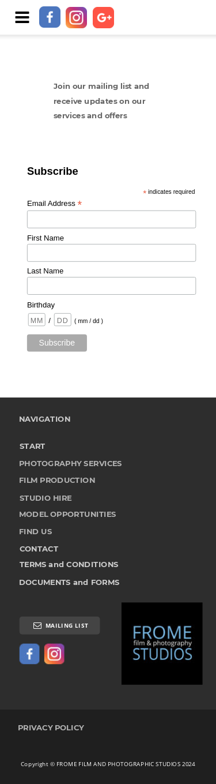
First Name (45, 238)
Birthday (41, 304)
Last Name (45, 271)
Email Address (54, 203)
